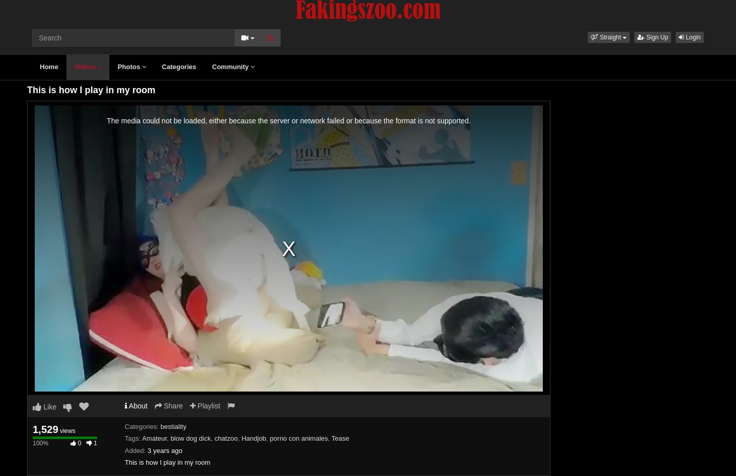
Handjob (253, 438)
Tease (341, 438)
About (136, 406)
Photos (132, 67)
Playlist (205, 406)
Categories (179, 67)
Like (45, 407)
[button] (609, 37)
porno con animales (299, 438)
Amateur (154, 438)
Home (49, 67)
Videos (88, 67)
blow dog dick (191, 438)
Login (690, 37)
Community (233, 67)
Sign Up (652, 37)
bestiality (173, 426)
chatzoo (226, 438)
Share (169, 406)
